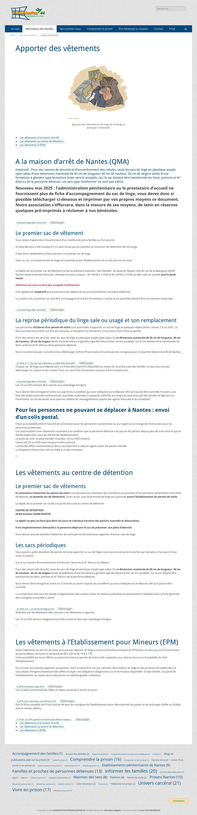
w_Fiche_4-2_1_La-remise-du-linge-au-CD (35, 608)
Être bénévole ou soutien (133, 29)
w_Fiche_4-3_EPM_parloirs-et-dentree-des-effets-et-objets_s (44, 719)
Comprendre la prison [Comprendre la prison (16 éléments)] (95, 759)
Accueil (15, 29)
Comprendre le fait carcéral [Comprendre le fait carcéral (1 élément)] (136, 760)
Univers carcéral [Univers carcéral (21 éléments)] (159, 783)
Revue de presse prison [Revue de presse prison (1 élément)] (22, 784)
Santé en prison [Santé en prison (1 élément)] (65, 784)
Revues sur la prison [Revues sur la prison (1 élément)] (45, 784)
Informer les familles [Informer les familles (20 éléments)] (131, 771)
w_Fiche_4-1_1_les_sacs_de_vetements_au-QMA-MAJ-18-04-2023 (46, 363)
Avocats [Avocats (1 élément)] (157, 754)
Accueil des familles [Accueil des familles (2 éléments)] (77, 753)
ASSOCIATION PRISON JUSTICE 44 (69, 810)
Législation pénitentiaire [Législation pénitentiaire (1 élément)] (59, 778)
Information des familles (39, 29)
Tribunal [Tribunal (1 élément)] (103, 784)
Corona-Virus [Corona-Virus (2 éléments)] (160, 759)
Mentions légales (112, 810)
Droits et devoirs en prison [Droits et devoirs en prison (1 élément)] (50, 766)
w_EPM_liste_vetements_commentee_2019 (36, 701)
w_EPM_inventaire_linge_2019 (30, 686)
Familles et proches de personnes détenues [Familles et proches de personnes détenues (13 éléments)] (57, 771)
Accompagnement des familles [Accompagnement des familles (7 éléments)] (37, 753)
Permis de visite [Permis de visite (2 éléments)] (137, 777)
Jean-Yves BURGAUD (150, 810)
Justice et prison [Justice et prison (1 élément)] (38, 778)
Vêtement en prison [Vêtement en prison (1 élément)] (63, 791)
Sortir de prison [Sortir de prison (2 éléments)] (85, 783)
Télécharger (57, 222)
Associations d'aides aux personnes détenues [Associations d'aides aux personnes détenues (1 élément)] (130, 754)
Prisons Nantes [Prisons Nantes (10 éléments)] (166, 776)
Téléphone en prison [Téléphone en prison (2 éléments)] (123, 783)
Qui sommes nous (70, 29)
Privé (172, 29)
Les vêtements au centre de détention (42, 141)
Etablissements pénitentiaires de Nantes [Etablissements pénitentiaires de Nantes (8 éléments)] (136, 765)
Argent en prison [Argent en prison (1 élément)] (100, 754)
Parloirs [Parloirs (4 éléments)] (117, 777)
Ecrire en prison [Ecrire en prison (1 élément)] (72, 766)
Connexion (179, 800)
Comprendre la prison (100, 29)
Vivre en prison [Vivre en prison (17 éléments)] (31, 790)
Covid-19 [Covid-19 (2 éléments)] (177, 759)
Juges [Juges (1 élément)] (24, 778)
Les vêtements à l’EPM (32, 145)
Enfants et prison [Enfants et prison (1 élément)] (91, 766)
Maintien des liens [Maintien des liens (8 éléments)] (90, 777)
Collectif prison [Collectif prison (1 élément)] (60, 760)
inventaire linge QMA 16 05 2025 (31, 222)
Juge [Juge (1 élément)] (15, 778)
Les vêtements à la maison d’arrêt (39, 137)
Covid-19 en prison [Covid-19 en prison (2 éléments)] (23, 765)
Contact (158, 29)
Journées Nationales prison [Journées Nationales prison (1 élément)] (172, 772)
